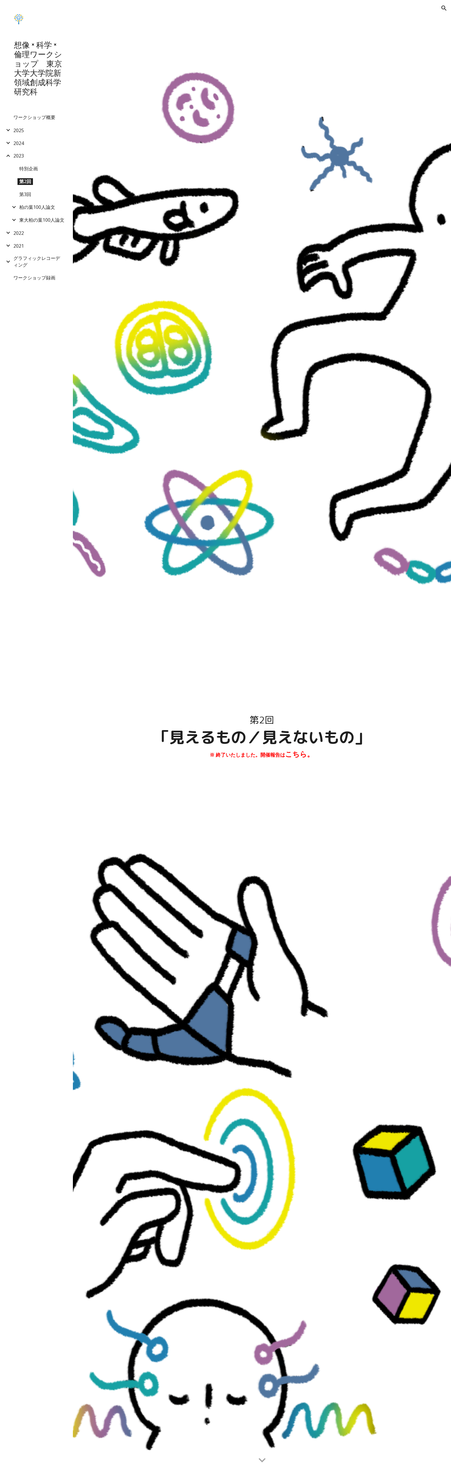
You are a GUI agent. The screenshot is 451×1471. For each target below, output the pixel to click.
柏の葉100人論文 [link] (37, 207)
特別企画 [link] (28, 168)
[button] (444, 8)
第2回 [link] (25, 181)
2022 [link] (18, 233)
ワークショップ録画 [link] (34, 277)
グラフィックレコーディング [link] (36, 261)
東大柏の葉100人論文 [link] (41, 220)
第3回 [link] (25, 194)
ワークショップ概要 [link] (34, 117)
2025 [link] (18, 130)
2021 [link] (18, 246)
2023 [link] (18, 156)
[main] (261, 735)
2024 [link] (18, 143)
